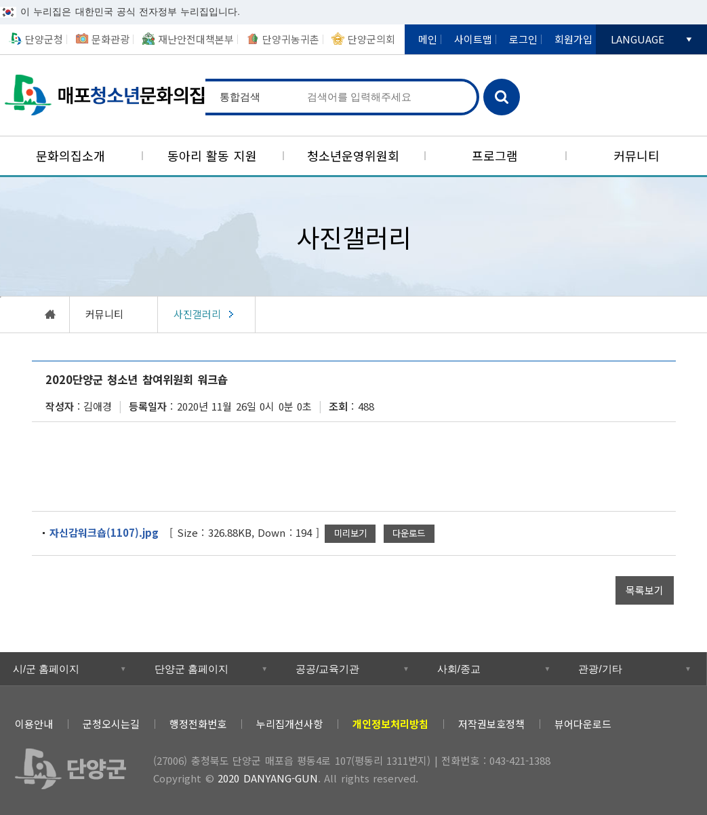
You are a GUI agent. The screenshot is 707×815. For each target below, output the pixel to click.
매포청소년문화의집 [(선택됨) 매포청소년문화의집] (102, 95)
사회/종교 (459, 669)
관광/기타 (600, 669)
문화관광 (110, 39)
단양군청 (44, 39)
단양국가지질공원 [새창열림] (622, 111)
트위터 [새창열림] (601, 720)
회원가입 (573, 39)
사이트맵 (473, 39)
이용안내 (34, 724)
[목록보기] (644, 590)
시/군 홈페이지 (46, 669)
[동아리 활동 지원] (212, 155)
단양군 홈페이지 (191, 669)
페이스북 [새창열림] (632, 720)
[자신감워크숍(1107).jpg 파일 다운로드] (409, 534)
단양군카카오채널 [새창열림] (622, 77)
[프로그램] (495, 155)
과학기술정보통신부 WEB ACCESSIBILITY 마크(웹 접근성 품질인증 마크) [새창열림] (632, 771)
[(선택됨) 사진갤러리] (207, 315)
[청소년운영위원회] (353, 155)
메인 (427, 39)
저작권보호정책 (491, 724)
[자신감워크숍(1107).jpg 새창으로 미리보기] (350, 534)
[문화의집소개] (71, 155)
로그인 (523, 39)
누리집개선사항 (289, 724)
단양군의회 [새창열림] (371, 39)
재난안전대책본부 (196, 39)
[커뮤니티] (636, 155)
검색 (501, 97)
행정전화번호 (197, 724)
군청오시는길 (111, 724)
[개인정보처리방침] (390, 724)
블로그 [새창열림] (663, 720)
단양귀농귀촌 (290, 39)
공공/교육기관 (327, 669)
